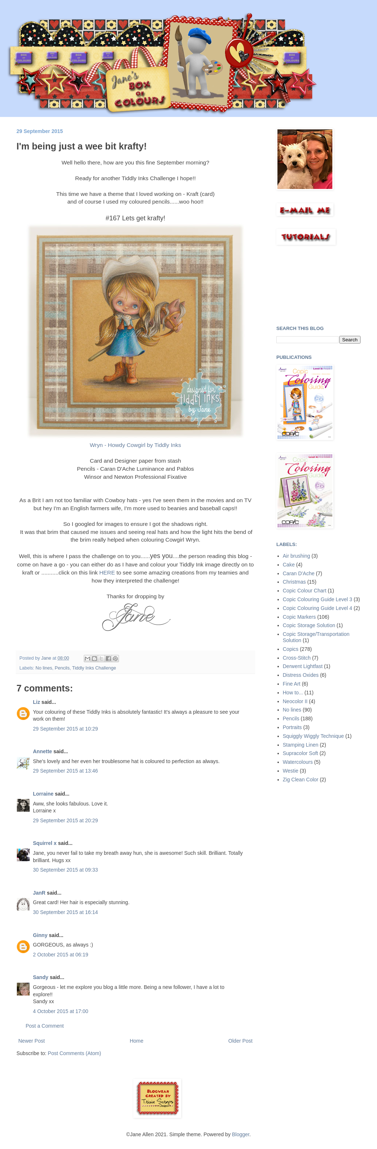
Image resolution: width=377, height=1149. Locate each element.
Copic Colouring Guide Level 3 (317, 599)
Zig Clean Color (300, 779)
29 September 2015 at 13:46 (65, 771)
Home (136, 1041)
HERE (107, 572)
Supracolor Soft (300, 753)
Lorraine (43, 794)
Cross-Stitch (297, 658)
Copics (291, 649)
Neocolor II (295, 701)
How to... (293, 692)
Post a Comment (45, 1026)
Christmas (294, 582)
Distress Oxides (301, 675)
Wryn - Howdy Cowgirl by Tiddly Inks (135, 445)
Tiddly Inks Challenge (94, 668)
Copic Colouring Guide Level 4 (317, 608)
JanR (39, 893)
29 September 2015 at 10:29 (65, 729)
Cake (289, 565)
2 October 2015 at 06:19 (60, 955)
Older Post (240, 1041)
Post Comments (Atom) (74, 1053)
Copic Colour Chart (304, 591)
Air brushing (296, 556)
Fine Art (292, 684)
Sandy (40, 977)
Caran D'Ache (299, 573)
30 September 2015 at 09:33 (65, 870)
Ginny (40, 935)
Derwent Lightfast (303, 666)
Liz (36, 702)
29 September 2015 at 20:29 (65, 820)
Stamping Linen (300, 745)
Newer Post (31, 1041)
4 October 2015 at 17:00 (60, 1011)
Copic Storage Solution (309, 625)
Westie (291, 771)
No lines (44, 668)
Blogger (240, 1134)
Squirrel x (45, 843)
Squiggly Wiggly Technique (313, 736)
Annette (42, 751)
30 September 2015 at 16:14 (65, 912)
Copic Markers (299, 617)
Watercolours (298, 762)
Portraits (292, 727)
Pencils (62, 668)
